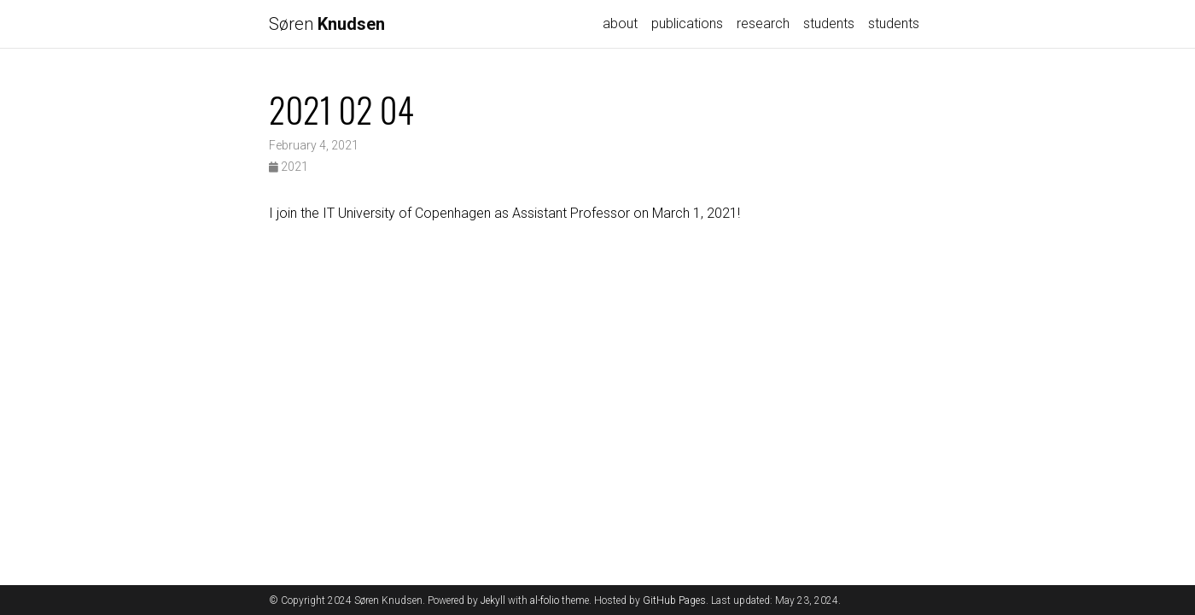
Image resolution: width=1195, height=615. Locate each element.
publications (687, 23)
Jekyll (493, 600)
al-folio (544, 600)
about (620, 23)
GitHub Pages (674, 600)
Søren (327, 24)
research (763, 23)
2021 (288, 166)
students (828, 23)
